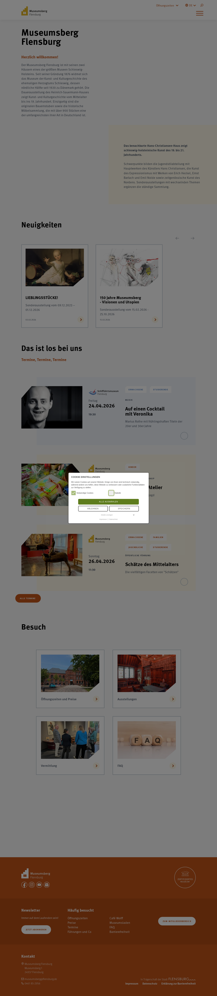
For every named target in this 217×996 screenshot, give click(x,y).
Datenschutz (113, 519)
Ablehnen (93, 509)
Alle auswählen (108, 502)
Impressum (103, 519)
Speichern (124, 509)
